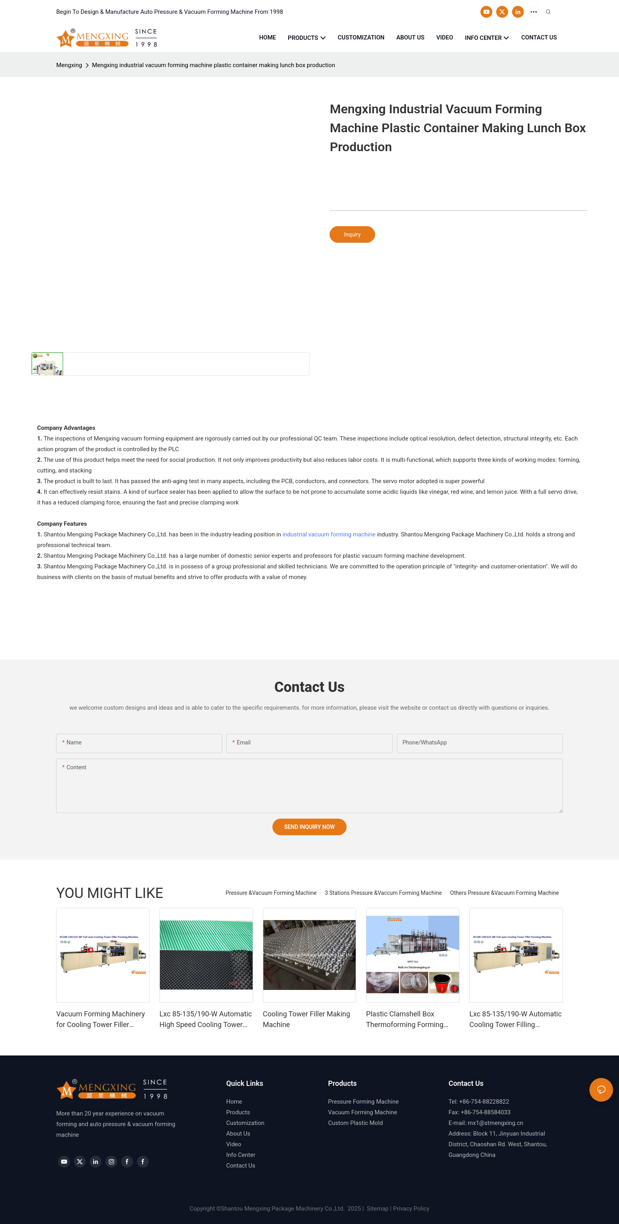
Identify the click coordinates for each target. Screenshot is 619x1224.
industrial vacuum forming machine (329, 534)
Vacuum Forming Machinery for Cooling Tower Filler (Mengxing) (100, 1020)
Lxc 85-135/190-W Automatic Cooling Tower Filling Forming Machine (515, 1020)
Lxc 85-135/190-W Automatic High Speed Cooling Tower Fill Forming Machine (205, 1020)
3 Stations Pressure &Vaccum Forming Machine (383, 893)
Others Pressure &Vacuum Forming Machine (504, 893)
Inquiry (352, 234)
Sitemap (376, 1208)
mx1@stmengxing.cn (495, 1123)
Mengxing (69, 65)
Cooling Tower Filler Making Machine (306, 1019)
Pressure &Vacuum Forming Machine (271, 893)
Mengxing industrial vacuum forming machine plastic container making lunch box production (213, 65)
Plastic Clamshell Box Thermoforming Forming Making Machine (404, 1020)
